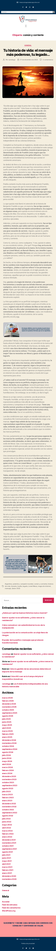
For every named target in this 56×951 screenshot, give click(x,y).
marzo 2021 (7, 867)
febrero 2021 (7, 870)
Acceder (6, 902)
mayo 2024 (7, 761)
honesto (14, 586)
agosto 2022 (7, 816)
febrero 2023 (8, 797)
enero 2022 (7, 837)
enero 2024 (7, 773)
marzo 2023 (7, 794)
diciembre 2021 (9, 840)
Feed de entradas (9, 905)
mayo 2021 (7, 861)
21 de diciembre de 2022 (29, 60)
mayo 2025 (7, 725)
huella (20, 586)
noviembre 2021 (9, 843)
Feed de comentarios (11, 908)
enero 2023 (7, 801)
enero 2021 (7, 873)
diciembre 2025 (9, 704)
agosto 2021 (7, 852)
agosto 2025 (7, 716)
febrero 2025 (8, 734)
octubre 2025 (8, 710)
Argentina (8, 584)
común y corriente (40, 584)
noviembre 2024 (9, 743)
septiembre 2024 (9, 749)
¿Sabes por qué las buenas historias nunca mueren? (24, 613)
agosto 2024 (7, 752)
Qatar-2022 (16, 588)
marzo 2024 (7, 767)
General (28, 45)
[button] (26, 26)
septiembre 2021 (9, 849)
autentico (16, 584)
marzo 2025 (7, 731)
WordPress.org (8, 911)
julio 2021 (6, 855)
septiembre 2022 (9, 813)
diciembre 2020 (9, 876)
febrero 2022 (8, 834)
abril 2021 (6, 864)
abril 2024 (6, 764)
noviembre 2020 (9, 879)
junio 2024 (6, 758)
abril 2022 (6, 828)
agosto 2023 (7, 788)
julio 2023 (6, 791)
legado (25, 586)
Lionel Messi (32, 586)
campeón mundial (26, 584)
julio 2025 (6, 719)
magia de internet (44, 586)
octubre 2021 (8, 846)
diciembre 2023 (9, 776)
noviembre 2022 (9, 807)
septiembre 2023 (9, 785)
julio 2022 (6, 819)
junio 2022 (6, 822)
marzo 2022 (7, 831)
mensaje (8, 588)
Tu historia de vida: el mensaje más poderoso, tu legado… (28, 52)
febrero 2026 (8, 701)
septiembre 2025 (9, 713)
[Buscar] (54, 12)
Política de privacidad (28, 943)
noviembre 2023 (9, 779)
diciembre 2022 (9, 804)
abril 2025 (6, 728)
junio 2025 (6, 722)
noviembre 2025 (9, 707)
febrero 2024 (8, 770)
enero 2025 (7, 737)
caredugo (11, 60)
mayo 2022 (7, 825)
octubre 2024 (8, 746)
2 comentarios (48, 60)
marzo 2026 (7, 698)
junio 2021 (6, 858)
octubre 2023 (8, 782)
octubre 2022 (8, 810)
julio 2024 (6, 755)
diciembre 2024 (9, 740)
